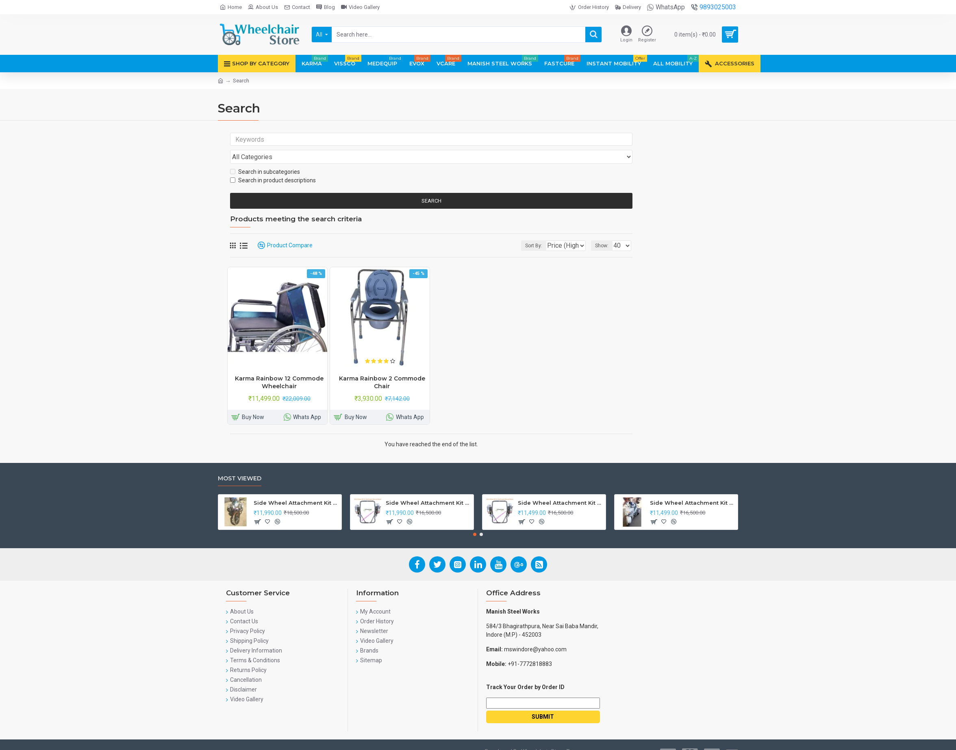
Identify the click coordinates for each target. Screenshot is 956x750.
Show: (604, 230)
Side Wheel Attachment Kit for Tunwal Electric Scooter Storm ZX (560, 487)
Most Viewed (239, 463)
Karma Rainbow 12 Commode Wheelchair (279, 366)
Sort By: (527, 230)
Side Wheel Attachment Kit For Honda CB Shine (296, 487)
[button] (474, 519)
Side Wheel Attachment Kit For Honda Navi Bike (428, 487)
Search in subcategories (265, 156)
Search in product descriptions (273, 165)
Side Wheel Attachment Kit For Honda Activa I (692, 487)
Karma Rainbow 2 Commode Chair (382, 366)
